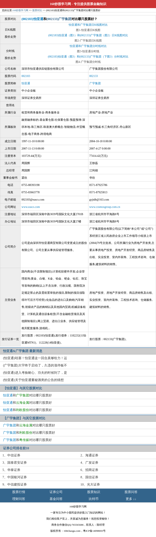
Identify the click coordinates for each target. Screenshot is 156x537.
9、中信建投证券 (14, 484)
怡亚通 (26, 83)
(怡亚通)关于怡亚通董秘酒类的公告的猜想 (33, 380)
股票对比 (37, 10)
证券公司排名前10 (16, 448)
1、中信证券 (11, 455)
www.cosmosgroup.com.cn (104, 206)
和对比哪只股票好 (27, 395)
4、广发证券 (89, 462)
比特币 (94, 499)
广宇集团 (95, 83)
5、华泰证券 (11, 470)
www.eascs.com (31, 206)
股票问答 (131, 492)
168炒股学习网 (60, 4)
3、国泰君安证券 (14, 462)
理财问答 (18, 499)
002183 (26, 76)
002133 (93, 76)
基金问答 (56, 499)
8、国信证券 (89, 477)
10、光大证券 (90, 484)
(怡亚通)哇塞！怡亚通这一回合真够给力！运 (35, 358)
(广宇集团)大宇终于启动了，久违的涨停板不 (35, 365)
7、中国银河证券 (14, 477)
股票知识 (93, 492)
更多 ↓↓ (131, 499)
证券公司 (56, 492)
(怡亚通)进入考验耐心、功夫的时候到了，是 (35, 372)
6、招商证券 (89, 470)
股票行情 (18, 492)
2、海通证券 (89, 455)
